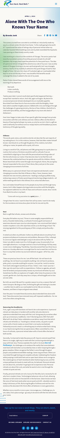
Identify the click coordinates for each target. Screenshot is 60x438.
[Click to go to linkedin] (53, 35)
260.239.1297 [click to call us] (21, 435)
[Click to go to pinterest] (50, 35)
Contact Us (47, 422)
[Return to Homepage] (16, 4)
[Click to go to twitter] (47, 35)
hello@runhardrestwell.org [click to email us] (34, 435)
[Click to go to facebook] (44, 35)
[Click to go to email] (56, 35)
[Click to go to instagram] (28, 428)
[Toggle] (56, 4)
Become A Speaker (15, 422)
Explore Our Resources (32, 422)
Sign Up (45, 415)
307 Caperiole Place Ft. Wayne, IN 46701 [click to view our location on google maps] (42, 432)
